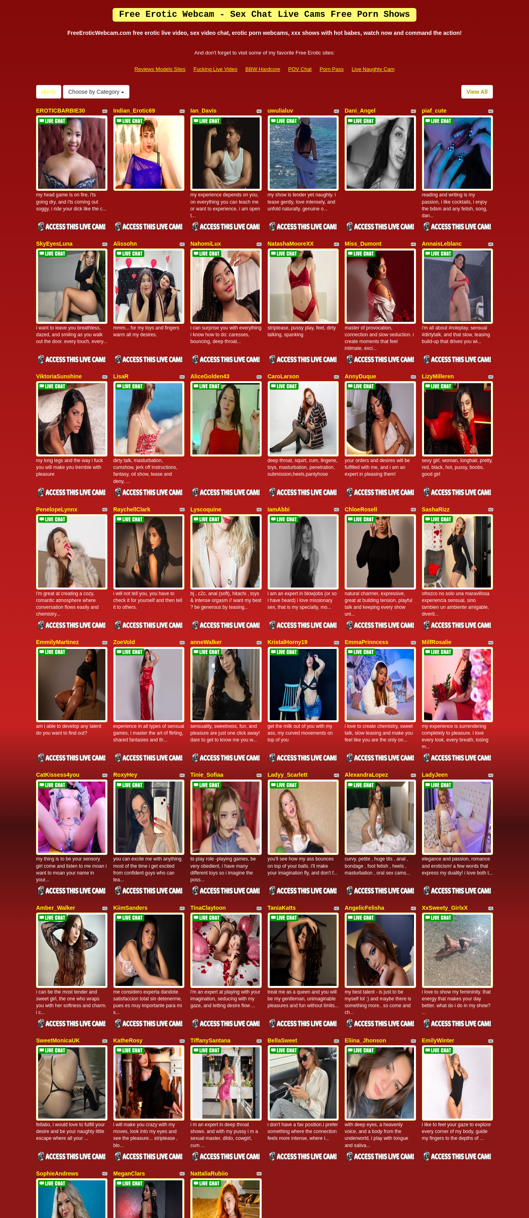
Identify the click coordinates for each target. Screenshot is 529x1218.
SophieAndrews (57, 990)
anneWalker (206, 550)
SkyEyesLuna (54, 221)
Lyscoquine (205, 440)
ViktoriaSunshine (59, 330)
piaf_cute (434, 110)
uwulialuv (280, 110)
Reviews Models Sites (160, 69)
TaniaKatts (282, 770)
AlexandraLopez (366, 660)
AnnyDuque (360, 330)
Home (48, 92)
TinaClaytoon (208, 770)
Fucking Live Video (216, 69)
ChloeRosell (361, 440)
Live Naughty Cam (373, 69)
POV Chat (300, 69)
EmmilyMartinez (57, 550)
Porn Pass (332, 69)
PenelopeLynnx (56, 440)
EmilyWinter (438, 880)
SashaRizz (436, 440)
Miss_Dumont (363, 221)
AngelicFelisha (364, 770)
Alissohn (125, 221)
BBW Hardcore (262, 69)
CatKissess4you (57, 660)
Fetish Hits (294, 1206)
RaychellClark (132, 440)
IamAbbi (279, 440)
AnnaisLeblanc (442, 221)
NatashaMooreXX (291, 221)
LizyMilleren (438, 330)
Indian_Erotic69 (134, 110)
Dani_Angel (360, 110)
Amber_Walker (55, 770)
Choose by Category (96, 92)
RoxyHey (125, 660)
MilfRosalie (437, 550)
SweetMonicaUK (58, 880)
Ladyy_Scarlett (288, 660)
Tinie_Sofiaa (206, 660)
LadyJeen (435, 660)
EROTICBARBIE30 (60, 110)
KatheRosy (128, 880)
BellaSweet (282, 880)
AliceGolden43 (209, 330)
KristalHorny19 (288, 550)
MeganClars (129, 990)
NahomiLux (205, 221)
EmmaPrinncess (366, 550)
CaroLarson (283, 330)
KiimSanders (130, 770)
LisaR (121, 330)
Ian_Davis (203, 110)
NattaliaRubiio (209, 990)
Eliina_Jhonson (365, 880)
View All (477, 92)
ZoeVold (124, 550)
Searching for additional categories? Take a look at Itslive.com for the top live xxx (264, 1141)
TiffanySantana (210, 880)
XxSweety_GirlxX (445, 770)
